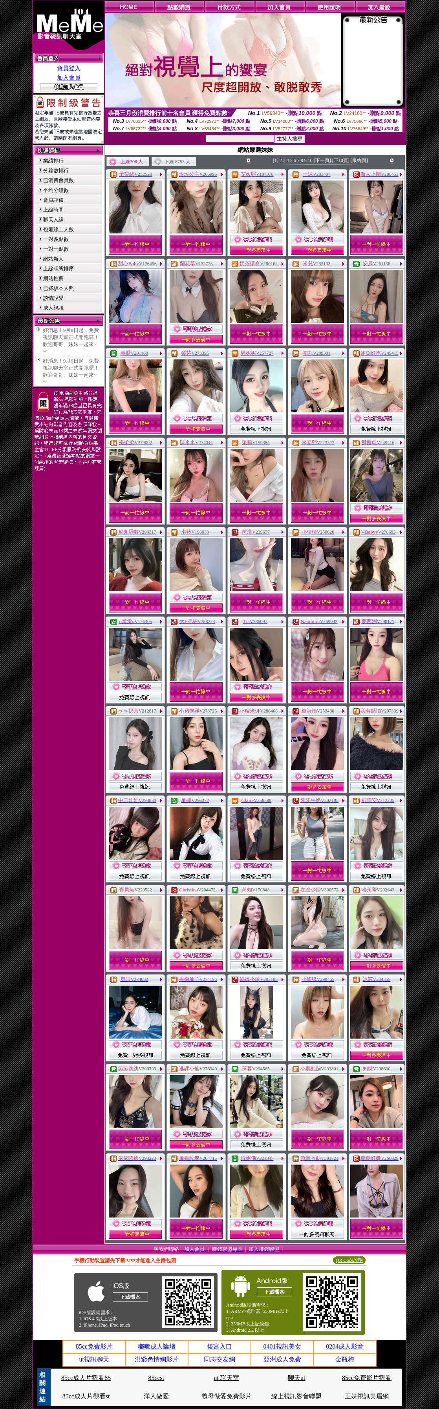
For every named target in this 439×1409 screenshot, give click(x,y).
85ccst (156, 1377)
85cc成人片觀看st (86, 1396)
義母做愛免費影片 (226, 1396)
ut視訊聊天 (94, 1359)
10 (310, 160)
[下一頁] (322, 160)
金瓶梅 (344, 1359)
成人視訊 (53, 308)
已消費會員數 (58, 180)
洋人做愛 (156, 1396)
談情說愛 (53, 298)
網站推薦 (53, 278)
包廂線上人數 (58, 229)
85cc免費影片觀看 (366, 1377)
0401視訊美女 (282, 1346)
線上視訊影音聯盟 (296, 1396)
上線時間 (53, 210)
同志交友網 (219, 1359)
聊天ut (296, 1377)
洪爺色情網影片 (157, 1359)
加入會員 (68, 78)
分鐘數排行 (56, 170)
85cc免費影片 (94, 1346)
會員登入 (68, 68)
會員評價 (53, 200)
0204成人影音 (345, 1346)
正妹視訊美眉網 (367, 1396)
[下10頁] (340, 160)
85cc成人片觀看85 (86, 1377)
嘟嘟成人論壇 (157, 1346)
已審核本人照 (58, 288)
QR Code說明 (349, 1260)
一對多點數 (56, 239)
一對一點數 (56, 249)
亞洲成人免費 (282, 1359)
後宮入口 (219, 1346)
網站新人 (53, 259)
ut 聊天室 (226, 1377)
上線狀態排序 (58, 269)
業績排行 (53, 161)
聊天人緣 (53, 219)
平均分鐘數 (56, 190)
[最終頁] (359, 160)
